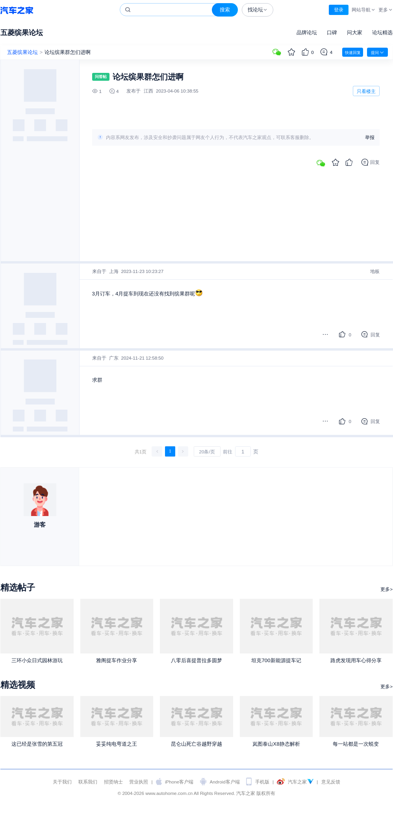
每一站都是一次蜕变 (356, 744)
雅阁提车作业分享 (116, 660)
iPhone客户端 (179, 781)
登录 (338, 9)
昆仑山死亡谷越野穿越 (196, 744)
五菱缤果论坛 (21, 32)
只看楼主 (366, 91)
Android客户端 (225, 781)
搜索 (225, 10)
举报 (369, 137)
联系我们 (87, 781)
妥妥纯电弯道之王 (116, 744)
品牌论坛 (307, 32)
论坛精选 (382, 32)
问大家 (354, 32)
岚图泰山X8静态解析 (276, 744)
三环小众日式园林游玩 (37, 660)
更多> (386, 589)
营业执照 (138, 781)
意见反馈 (330, 781)
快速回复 (353, 52)
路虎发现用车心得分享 (356, 660)
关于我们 (62, 781)
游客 (40, 524)
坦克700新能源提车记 (276, 660)
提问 (377, 52)
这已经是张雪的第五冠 (37, 744)
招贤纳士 (113, 781)
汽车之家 (16, 10)
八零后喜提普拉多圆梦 (196, 660)
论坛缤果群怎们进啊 (67, 52)
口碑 (332, 32)
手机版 (262, 781)
